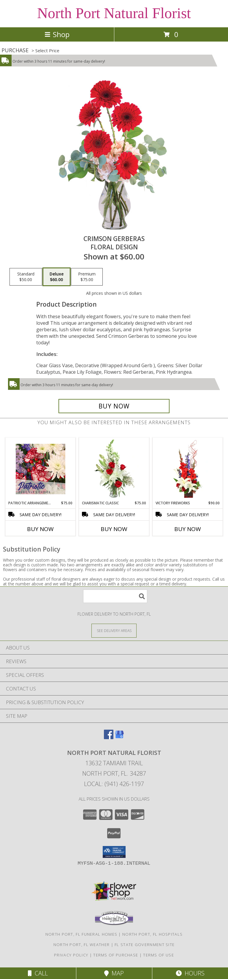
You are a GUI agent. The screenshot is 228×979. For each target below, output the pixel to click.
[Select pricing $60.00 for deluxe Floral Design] (56, 277)
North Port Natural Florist (114, 13)
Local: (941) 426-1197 (114, 784)
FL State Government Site (145, 944)
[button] (114, 852)
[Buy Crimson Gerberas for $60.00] (114, 406)
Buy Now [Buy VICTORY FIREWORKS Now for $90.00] (187, 529)
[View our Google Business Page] (119, 737)
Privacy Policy (71, 955)
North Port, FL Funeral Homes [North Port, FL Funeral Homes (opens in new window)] (81, 934)
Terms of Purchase (115, 955)
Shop (57, 34)
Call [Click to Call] (38, 973)
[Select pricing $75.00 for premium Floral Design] (86, 277)
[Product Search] (115, 596)
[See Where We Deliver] (114, 630)
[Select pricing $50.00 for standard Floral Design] (26, 277)
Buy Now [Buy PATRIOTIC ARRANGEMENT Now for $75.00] (40, 529)
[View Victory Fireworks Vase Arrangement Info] (188, 469)
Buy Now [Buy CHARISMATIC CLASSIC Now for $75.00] (114, 529)
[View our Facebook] (108, 737)
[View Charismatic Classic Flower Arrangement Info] (114, 469)
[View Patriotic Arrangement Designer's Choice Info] (40, 469)
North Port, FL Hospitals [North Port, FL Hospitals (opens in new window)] (152, 934)
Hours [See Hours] (190, 973)
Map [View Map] (114, 973)
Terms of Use (158, 955)
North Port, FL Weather (81, 944)
